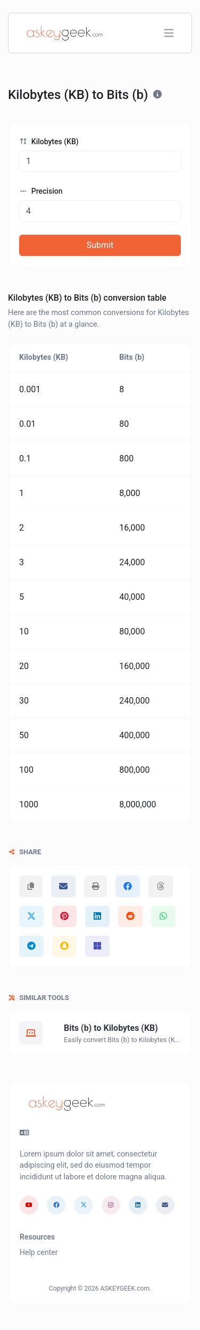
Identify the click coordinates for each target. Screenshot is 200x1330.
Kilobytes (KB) (49, 141)
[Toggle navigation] (169, 33)
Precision (40, 191)
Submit (100, 245)
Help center (38, 1252)
